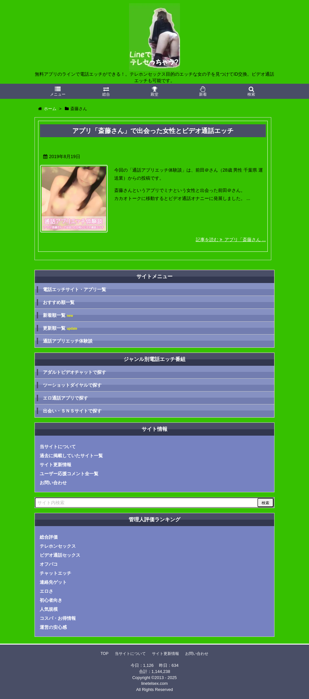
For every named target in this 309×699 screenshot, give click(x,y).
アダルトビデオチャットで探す (74, 372)
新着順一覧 (58, 315)
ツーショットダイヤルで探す (72, 385)
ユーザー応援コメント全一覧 (69, 473)
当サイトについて (58, 446)
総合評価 (49, 537)
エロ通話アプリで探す (65, 398)
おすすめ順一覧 (59, 302)
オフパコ (49, 564)
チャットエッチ (55, 573)
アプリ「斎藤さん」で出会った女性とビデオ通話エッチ (153, 130)
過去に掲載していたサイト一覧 (71, 455)
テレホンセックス (58, 546)
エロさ (46, 591)
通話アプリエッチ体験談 (68, 341)
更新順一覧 (60, 328)
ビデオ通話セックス (60, 555)
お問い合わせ (53, 482)
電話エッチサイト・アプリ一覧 (74, 289)
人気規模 (49, 609)
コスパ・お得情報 (58, 618)
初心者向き (51, 600)
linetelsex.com (154, 683)
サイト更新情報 (55, 464)
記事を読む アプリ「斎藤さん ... (231, 239)
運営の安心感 (53, 627)
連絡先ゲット (53, 582)
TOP (104, 653)
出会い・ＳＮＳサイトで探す (72, 411)
